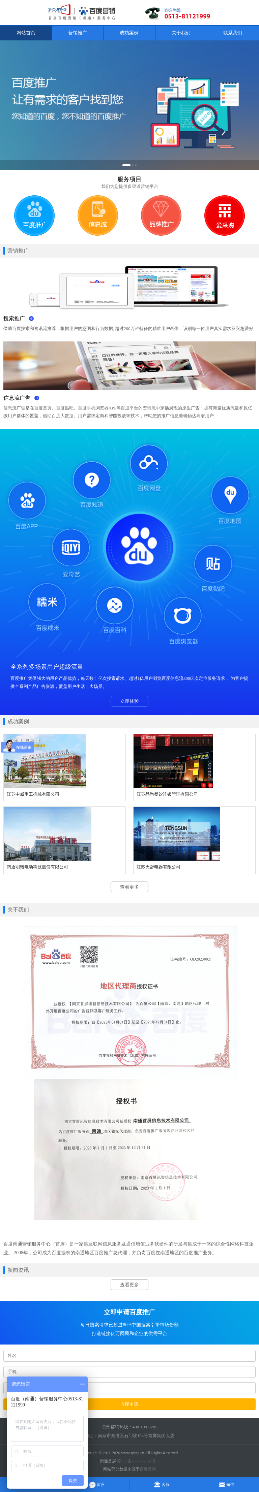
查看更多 (129, 887)
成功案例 (129, 32)
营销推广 (77, 32)
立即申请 (129, 1404)
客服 (161, 1484)
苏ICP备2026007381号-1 (138, 1461)
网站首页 (26, 32)
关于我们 (181, 32)
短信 (226, 1484)
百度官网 (148, 1469)
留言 (97, 1484)
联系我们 (232, 32)
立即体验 (129, 701)
